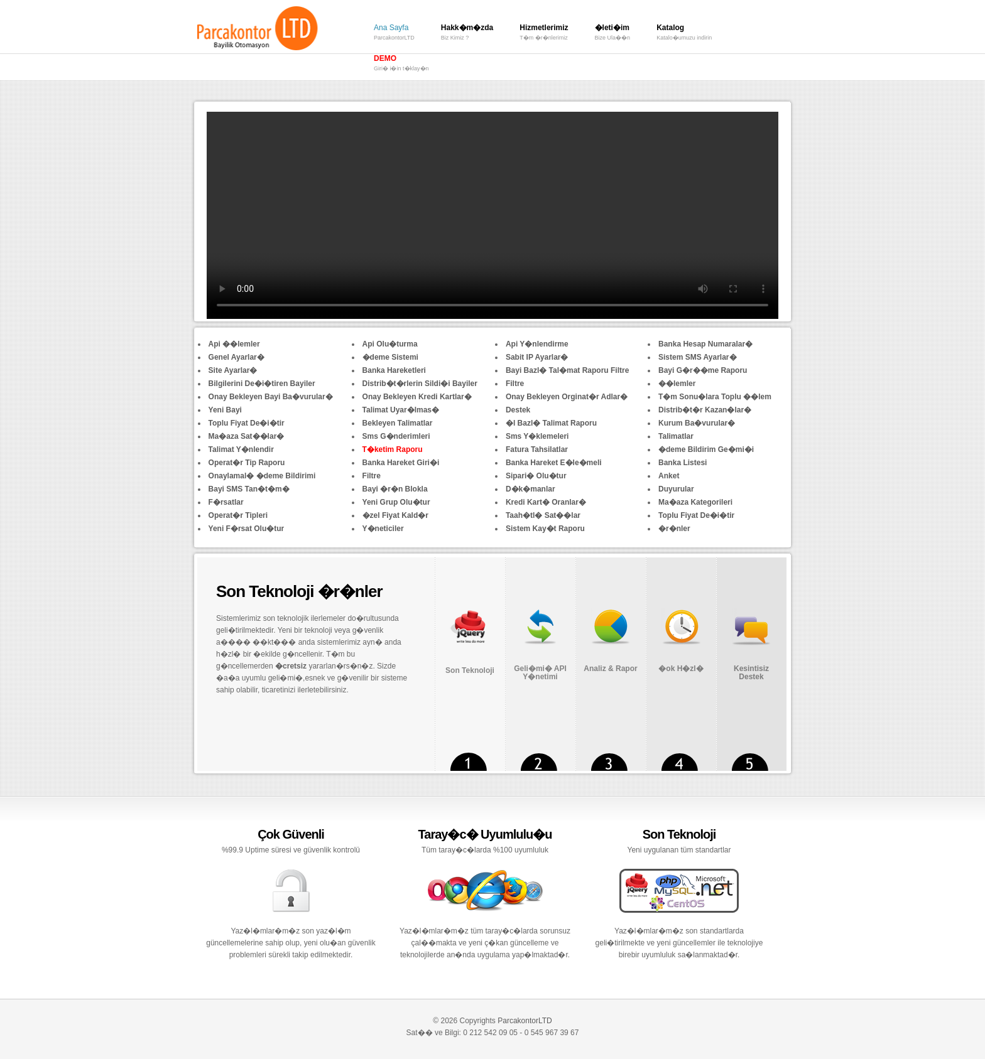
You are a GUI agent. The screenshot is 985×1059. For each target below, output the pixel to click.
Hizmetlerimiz (544, 33)
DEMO (401, 64)
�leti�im (613, 33)
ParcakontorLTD (525, 1020)
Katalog (684, 33)
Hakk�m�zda (467, 33)
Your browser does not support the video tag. (492, 215)
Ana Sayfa (394, 33)
